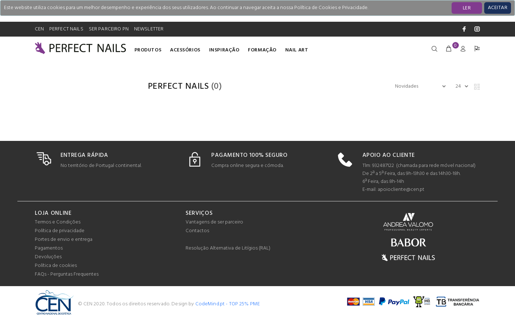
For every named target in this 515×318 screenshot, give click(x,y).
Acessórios (185, 50)
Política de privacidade (59, 231)
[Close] (497, 8)
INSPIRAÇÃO (224, 50)
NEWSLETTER (148, 29)
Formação (262, 50)
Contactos (197, 231)
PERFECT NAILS (66, 29)
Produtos (147, 50)
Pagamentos (49, 248)
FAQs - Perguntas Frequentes (67, 274)
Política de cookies (56, 265)
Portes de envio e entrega (63, 239)
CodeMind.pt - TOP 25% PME (227, 304)
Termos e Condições (57, 222)
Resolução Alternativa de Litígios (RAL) (228, 248)
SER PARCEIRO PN (109, 29)
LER (467, 8)
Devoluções (48, 257)
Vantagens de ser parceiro (214, 222)
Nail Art (296, 50)
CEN (39, 29)
